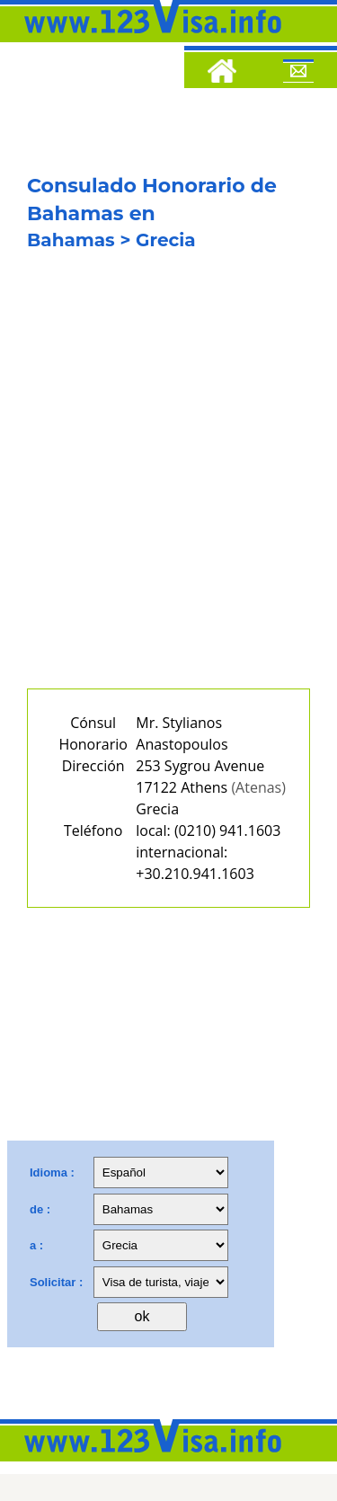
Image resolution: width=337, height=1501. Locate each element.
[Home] (222, 74)
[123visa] (148, 39)
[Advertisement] (168, 482)
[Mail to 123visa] (298, 74)
